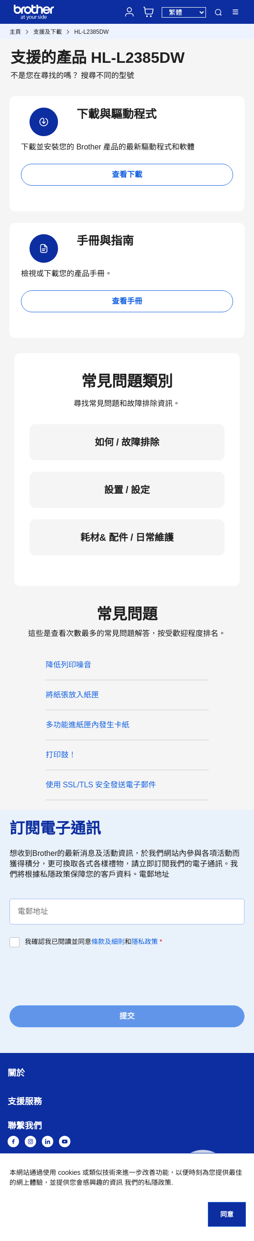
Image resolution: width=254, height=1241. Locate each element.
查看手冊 (127, 301)
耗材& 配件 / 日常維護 (127, 537)
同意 (227, 1214)
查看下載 (127, 174)
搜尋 (218, 12)
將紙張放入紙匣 (72, 695)
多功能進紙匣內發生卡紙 (87, 725)
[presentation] (82, 975)
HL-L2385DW (91, 32)
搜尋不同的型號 (107, 75)
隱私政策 (144, 941)
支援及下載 (47, 32)
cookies (69, 1172)
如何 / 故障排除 (127, 442)
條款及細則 (108, 941)
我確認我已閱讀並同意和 (93, 941)
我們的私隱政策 (148, 1182)
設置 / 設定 (127, 490)
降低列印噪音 (68, 665)
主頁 (15, 32)
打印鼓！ (61, 755)
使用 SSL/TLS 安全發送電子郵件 (101, 785)
